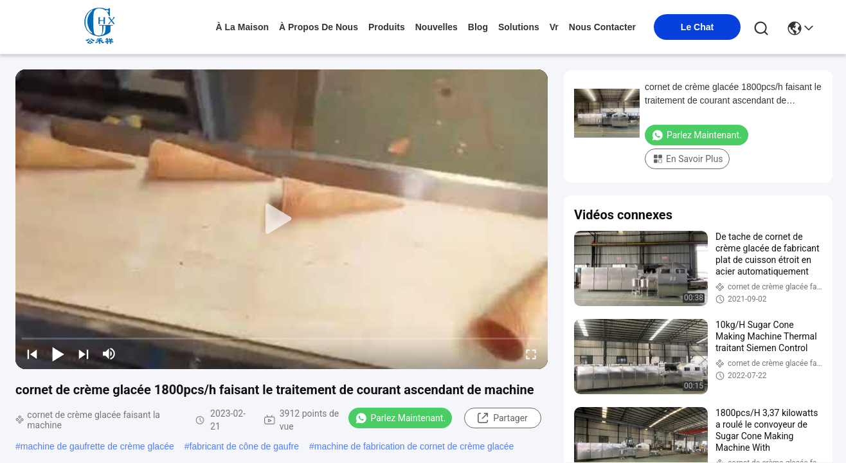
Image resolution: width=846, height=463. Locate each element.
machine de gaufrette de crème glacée (97, 446)
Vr (554, 27)
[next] (83, 353)
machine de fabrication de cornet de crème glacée (414, 446)
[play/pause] (58, 353)
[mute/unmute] (109, 353)
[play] (282, 219)
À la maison (242, 27)
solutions (518, 27)
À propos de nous (318, 27)
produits (386, 27)
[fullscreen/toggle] (531, 353)
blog (478, 27)
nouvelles (436, 27)
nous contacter (602, 27)
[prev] (32, 353)
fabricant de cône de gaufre (244, 446)
